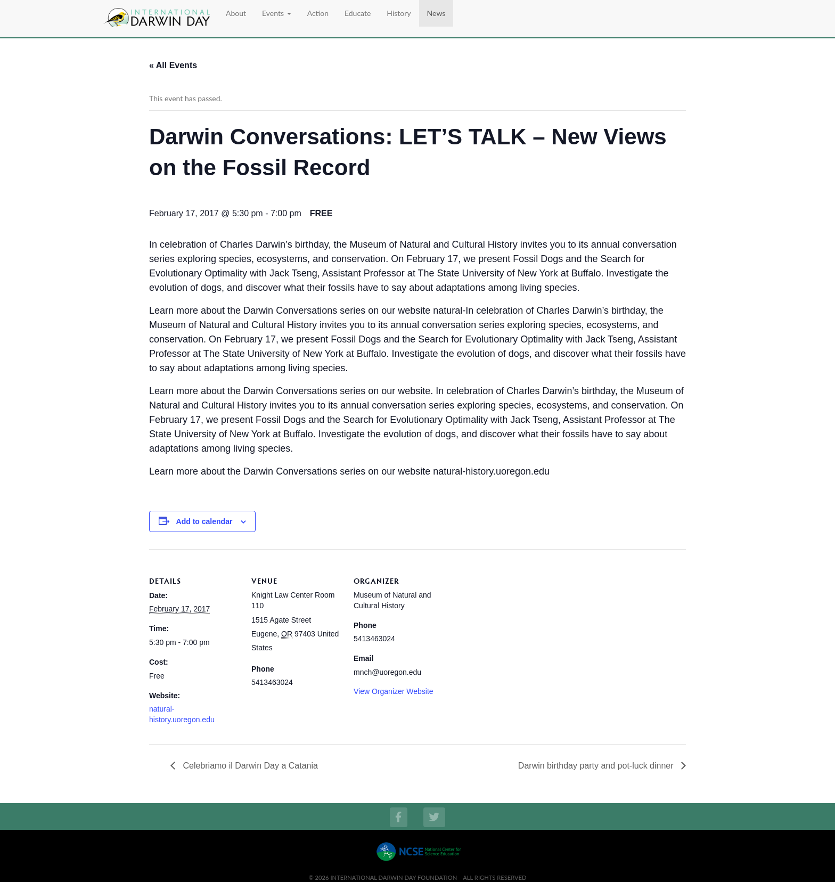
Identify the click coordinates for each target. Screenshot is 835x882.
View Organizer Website (393, 691)
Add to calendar (204, 521)
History (399, 13)
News (436, 13)
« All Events (173, 65)
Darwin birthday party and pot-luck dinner (597, 765)
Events (276, 13)
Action (318, 13)
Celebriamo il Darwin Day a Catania (249, 765)
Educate (358, 13)
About (236, 13)
